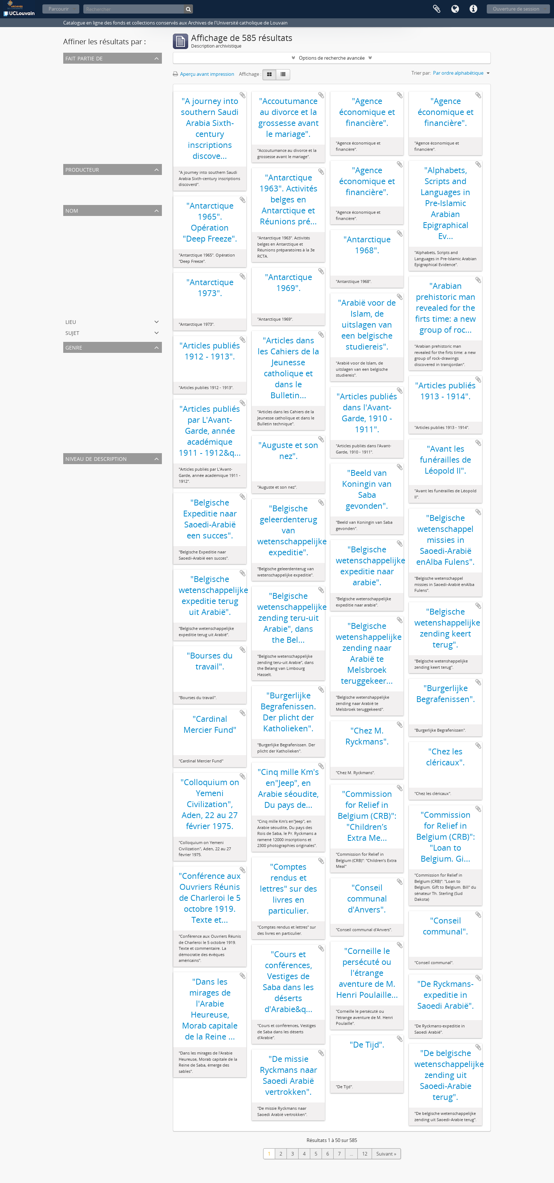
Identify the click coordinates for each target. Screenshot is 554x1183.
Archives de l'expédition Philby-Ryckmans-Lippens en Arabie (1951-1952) (143, 85)
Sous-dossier (78, 495)
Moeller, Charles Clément (92, 273)
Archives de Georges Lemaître (97, 129)
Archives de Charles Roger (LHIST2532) (106, 156)
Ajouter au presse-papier (242, 95)
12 (364, 1153)
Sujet (72, 332)
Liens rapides (473, 9)
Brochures (76, 401)
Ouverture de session (516, 8)
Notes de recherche (86, 392)
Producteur (82, 169)
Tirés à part (77, 410)
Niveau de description (96, 458)
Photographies (81, 436)
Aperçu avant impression (203, 74)
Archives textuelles (85, 366)
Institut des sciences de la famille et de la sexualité (118, 255)
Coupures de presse (86, 375)
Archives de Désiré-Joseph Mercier (101, 138)
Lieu (70, 321)
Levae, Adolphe (81, 238)
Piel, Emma (76, 197)
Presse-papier (437, 9)
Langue (455, 9)
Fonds (71, 503)
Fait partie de (84, 58)
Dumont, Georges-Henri (91, 188)
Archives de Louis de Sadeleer (97, 112)
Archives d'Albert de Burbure (96, 94)
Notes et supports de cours (94, 445)
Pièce (70, 486)
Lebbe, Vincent (81, 264)
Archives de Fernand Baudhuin (98, 77)
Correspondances (84, 383)
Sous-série (76, 512)
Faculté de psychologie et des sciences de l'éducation (122, 282)
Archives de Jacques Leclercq (95, 103)
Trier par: (421, 73)
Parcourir (59, 8)
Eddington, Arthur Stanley (93, 246)
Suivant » (386, 1153)
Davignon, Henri (82, 299)
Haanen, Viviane (82, 308)
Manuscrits (77, 418)
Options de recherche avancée (332, 58)
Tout (70, 68)
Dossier (73, 477)
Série (70, 521)
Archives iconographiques (93, 427)
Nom (71, 210)
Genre (73, 347)
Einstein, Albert (81, 229)
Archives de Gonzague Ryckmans (100, 120)
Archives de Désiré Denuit (92, 147)
